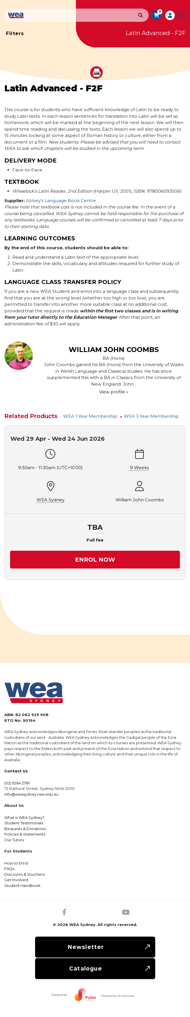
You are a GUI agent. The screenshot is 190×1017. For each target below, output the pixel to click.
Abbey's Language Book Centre (61, 200)
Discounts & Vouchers (24, 874)
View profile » (113, 392)
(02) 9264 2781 (17, 783)
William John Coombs (140, 499)
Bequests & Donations (25, 828)
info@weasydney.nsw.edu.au (31, 794)
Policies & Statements (24, 834)
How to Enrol (16, 863)
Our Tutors (14, 840)
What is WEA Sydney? (24, 817)
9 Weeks (139, 467)
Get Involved (16, 879)
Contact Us (16, 771)
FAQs (9, 868)
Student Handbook (22, 885)
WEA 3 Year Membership (151, 416)
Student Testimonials (23, 823)
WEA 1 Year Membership (90, 416)
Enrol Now (95, 559)
